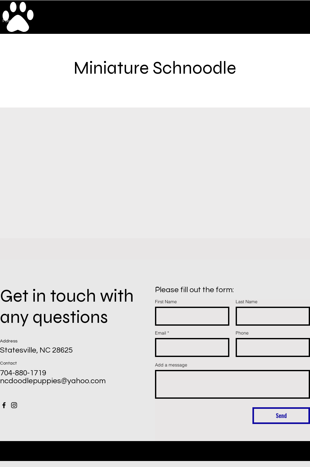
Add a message (171, 365)
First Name (166, 301)
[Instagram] (14, 405)
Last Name (246, 301)
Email (160, 333)
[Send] (281, 415)
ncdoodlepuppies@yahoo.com (53, 381)
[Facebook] (4, 405)
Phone (242, 333)
